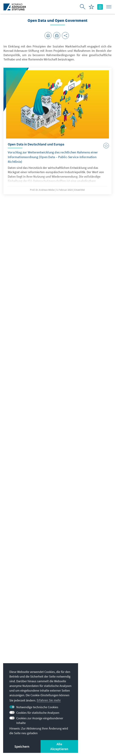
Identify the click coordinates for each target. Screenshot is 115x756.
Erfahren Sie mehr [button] (49, 700)
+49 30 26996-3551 (18, 616)
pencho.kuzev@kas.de (21, 604)
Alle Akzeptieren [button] (59, 746)
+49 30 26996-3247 (18, 610)
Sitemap (93, 733)
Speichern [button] (21, 746)
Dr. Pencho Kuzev (17, 561)
